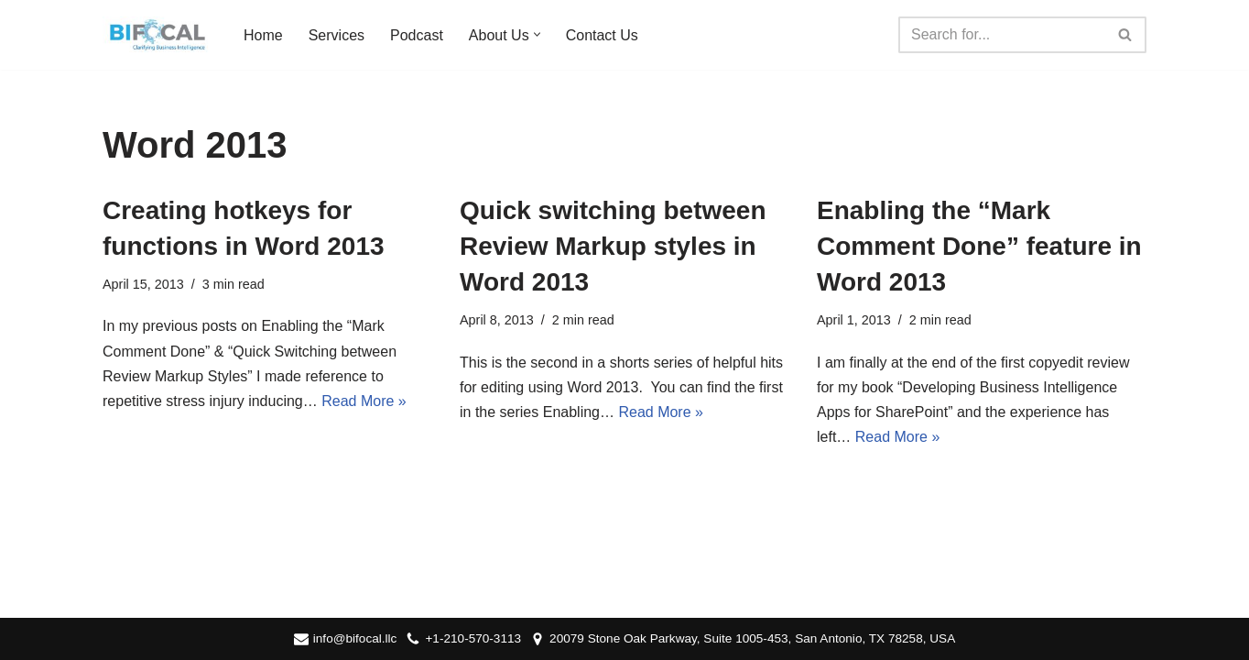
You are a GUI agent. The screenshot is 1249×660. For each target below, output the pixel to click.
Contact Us (602, 35)
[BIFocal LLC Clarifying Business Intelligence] (157, 34)
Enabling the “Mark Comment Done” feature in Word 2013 (979, 246)
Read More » (364, 401)
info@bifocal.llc (355, 638)
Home (263, 35)
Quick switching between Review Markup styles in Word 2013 (613, 246)
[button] (537, 34)
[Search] (1001, 34)
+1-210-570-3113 (473, 638)
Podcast (416, 35)
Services (336, 35)
